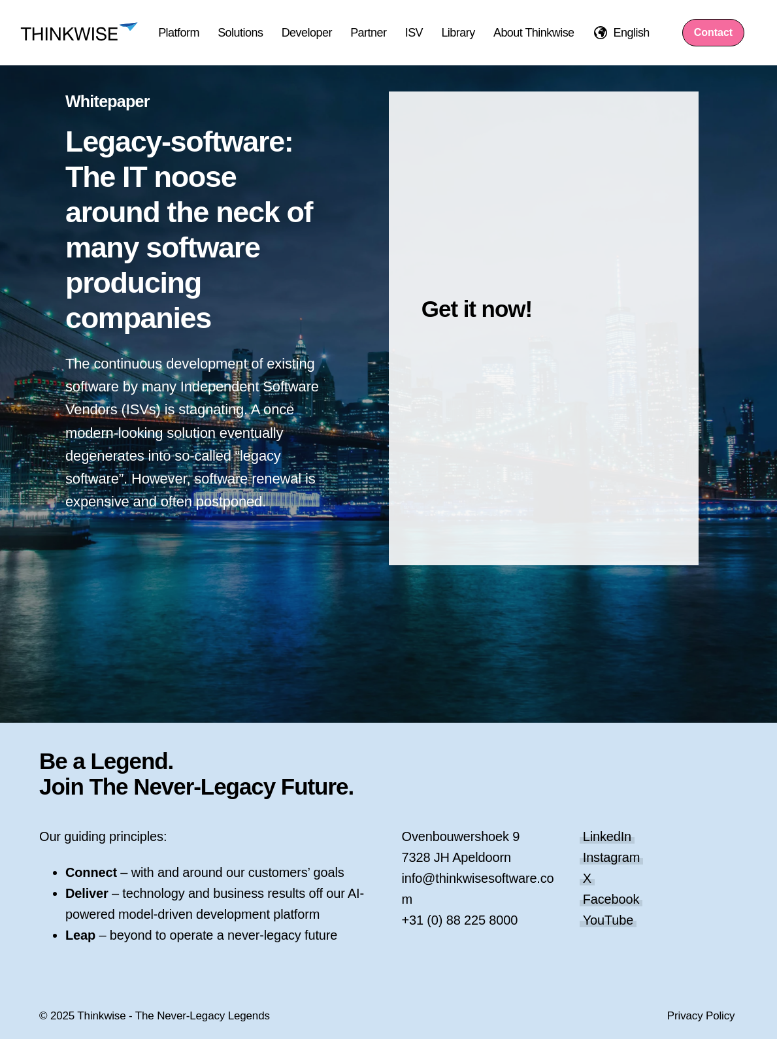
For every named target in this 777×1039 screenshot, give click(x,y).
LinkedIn (607, 836)
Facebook (611, 899)
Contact (713, 32)
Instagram (611, 857)
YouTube (608, 920)
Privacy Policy (701, 1016)
